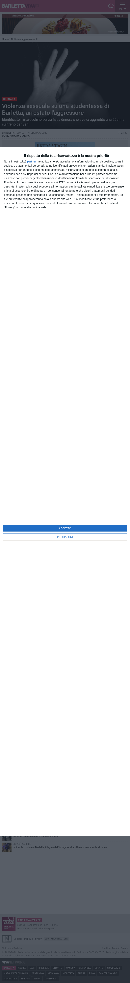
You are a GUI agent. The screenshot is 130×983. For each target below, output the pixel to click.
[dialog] (65, 491)
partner (31, 161)
